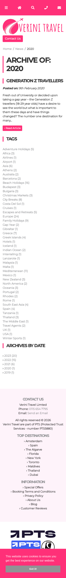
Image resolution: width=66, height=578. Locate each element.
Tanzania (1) (10, 313)
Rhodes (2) (10, 296)
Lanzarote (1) (11, 258)
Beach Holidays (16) (16, 182)
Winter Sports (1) (14, 338)
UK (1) (6, 330)
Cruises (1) (9, 208)
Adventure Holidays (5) (18, 149)
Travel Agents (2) (14, 325)
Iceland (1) (10, 246)
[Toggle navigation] (6, 7)
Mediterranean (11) (15, 271)
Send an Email (37, 413)
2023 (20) (10, 355)
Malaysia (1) (10, 262)
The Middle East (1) (16, 321)
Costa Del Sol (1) (13, 204)
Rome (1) (9, 300)
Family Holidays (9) (16, 220)
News (19, 49)
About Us (33, 500)
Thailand (34, 470)
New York (33, 458)
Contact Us (13, 38)
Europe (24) (11, 216)
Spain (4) (9, 309)
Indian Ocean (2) (14, 250)
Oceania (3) (10, 288)
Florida (34, 453)
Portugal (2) (11, 292)
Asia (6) (7, 166)
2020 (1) (9, 368)
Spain (34, 445)
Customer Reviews (34, 508)
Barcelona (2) (12, 178)
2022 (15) (10, 360)
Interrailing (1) (12, 254)
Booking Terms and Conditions (33, 491)
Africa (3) (8, 153)
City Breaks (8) (12, 199)
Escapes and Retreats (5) (20, 212)
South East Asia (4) (15, 304)
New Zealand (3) (14, 279)
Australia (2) (10, 174)
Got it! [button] (33, 568)
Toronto (34, 462)
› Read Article (12, 128)
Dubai (34, 474)
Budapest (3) (11, 187)
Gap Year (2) (11, 225)
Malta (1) (8, 267)
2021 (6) (9, 364)
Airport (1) (9, 161)
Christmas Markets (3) (18, 195)
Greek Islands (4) (14, 237)
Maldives (34, 466)
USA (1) (7, 334)
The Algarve (34, 449)
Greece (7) (10, 233)
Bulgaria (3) (10, 191)
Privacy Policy (34, 495)
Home (7, 49)
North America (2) (15, 283)
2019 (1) (9, 372)
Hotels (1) (9, 241)
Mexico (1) (9, 275)
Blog (34, 504)
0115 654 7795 (38, 409)
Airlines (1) (9, 157)
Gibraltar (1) (10, 229)
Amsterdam (34, 441)
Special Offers (33, 487)
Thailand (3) (11, 317)
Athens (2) (10, 170)
